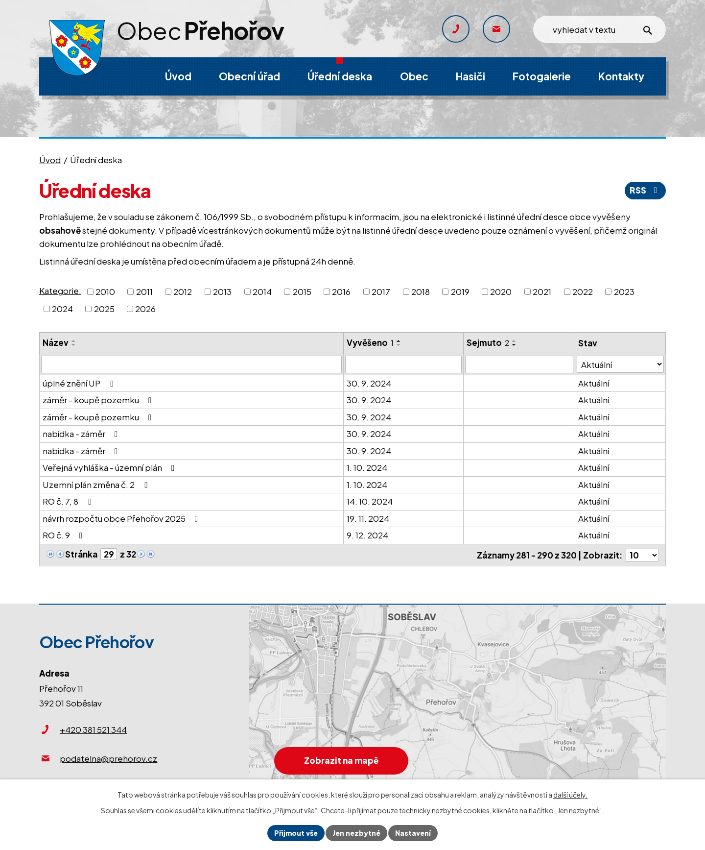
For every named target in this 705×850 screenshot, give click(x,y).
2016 (341, 291)
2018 (420, 291)
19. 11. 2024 (368, 518)
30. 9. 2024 (369, 383)
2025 (104, 308)
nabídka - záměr (82, 433)
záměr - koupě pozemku (99, 399)
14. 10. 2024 (370, 501)
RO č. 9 (64, 535)
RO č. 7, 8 (68, 501)
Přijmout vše (296, 832)
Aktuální (593, 383)
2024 (62, 308)
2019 (460, 291)
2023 (624, 291)
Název (56, 342)
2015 (302, 291)
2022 (582, 291)
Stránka (81, 554)
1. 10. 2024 (367, 467)
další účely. (570, 794)
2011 (144, 291)
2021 (542, 291)
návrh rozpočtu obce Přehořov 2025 (122, 518)
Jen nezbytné (356, 832)
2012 (182, 291)
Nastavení (413, 832)
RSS (645, 190)
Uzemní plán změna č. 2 (97, 484)
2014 (262, 291)
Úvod (50, 159)
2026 (145, 308)
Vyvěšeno (370, 342)
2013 (222, 291)
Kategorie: (60, 290)
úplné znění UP (80, 383)
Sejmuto (488, 342)
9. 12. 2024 (367, 535)
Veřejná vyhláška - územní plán (110, 467)
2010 (105, 291)
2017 (381, 291)
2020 (501, 291)
